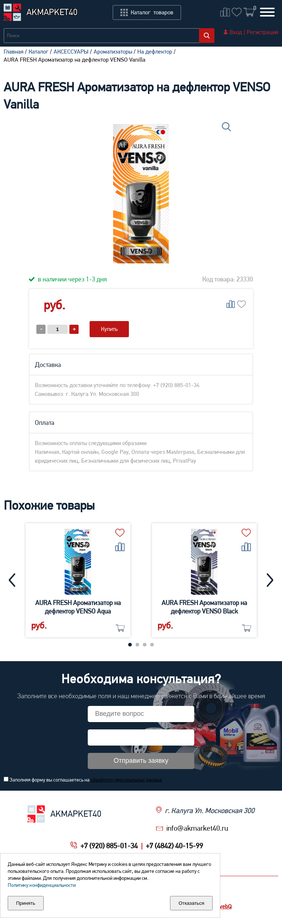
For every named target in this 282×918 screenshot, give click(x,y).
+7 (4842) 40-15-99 (174, 845)
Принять (25, 903)
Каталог (38, 51)
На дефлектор (154, 51)
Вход (235, 32)
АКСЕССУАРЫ (71, 51)
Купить (109, 328)
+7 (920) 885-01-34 (109, 845)
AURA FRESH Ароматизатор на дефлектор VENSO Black (204, 607)
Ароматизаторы (113, 51)
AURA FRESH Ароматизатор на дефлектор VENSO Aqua (78, 607)
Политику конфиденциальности (42, 885)
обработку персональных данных (126, 780)
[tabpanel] (78, 580)
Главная (14, 51)
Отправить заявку (141, 760)
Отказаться (191, 903)
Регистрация (262, 32)
